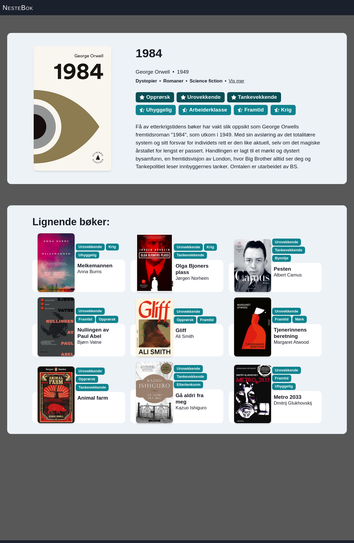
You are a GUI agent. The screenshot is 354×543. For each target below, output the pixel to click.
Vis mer (237, 81)
